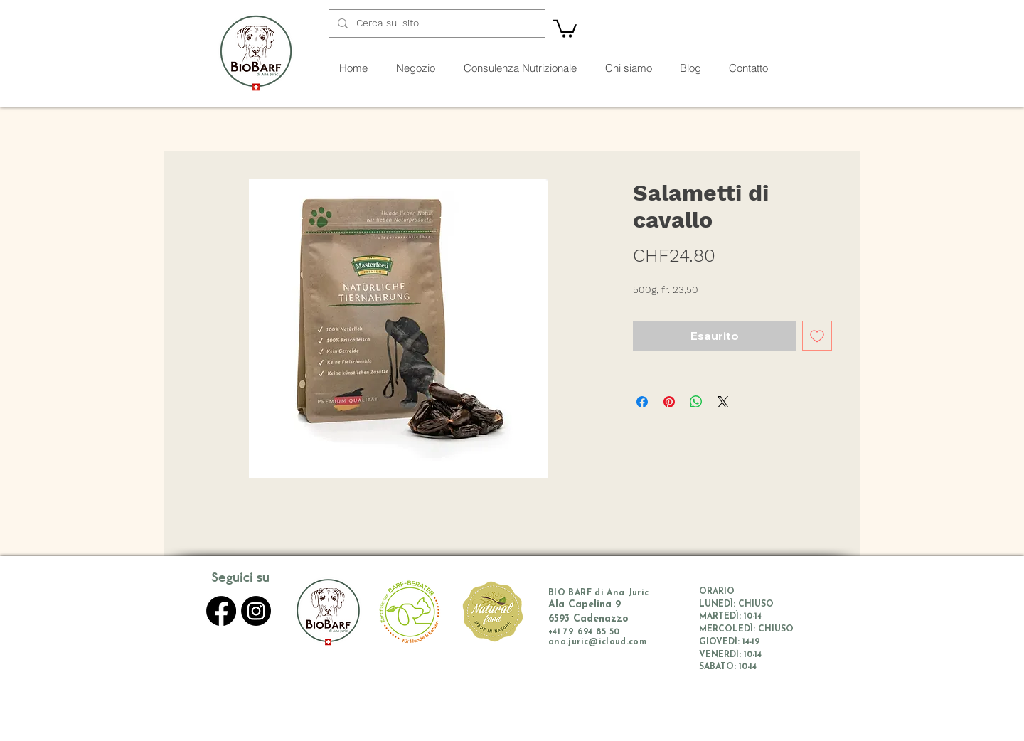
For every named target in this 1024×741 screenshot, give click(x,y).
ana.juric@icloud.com (597, 642)
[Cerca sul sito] (435, 23)
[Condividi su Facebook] (642, 401)
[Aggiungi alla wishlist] (817, 336)
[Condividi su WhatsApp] (696, 401)
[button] (565, 28)
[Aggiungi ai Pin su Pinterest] (669, 401)
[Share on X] (723, 401)
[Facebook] (221, 611)
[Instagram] (256, 611)
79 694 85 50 (591, 632)
